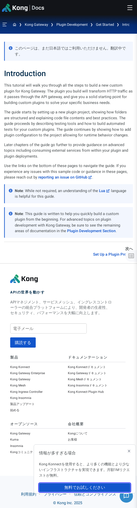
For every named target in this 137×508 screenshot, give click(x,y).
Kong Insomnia (20, 398)
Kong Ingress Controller (26, 392)
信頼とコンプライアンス (95, 494)
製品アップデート (22, 404)
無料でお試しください (84, 487)
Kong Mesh (18, 385)
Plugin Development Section (91, 231)
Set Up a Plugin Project (113, 254)
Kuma (14, 439)
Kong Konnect (20, 367)
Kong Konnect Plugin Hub (86, 392)
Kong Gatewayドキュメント (87, 373)
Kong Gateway (36, 24)
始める (14, 410)
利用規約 (28, 494)
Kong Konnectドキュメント (87, 367)
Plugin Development (72, 24)
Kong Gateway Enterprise (27, 373)
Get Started (105, 24)
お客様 (72, 439)
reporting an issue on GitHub (62, 177)
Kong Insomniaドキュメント (87, 385)
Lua (102, 190)
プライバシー (55, 494)
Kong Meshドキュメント (85, 379)
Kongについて (78, 433)
